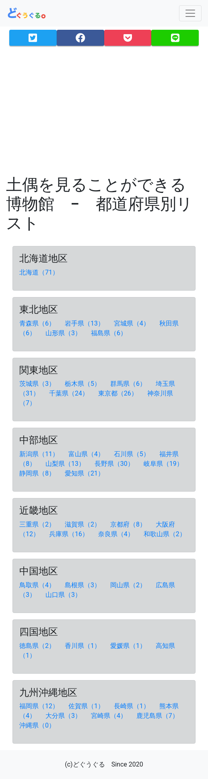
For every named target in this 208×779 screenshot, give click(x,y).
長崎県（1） (132, 706)
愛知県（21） (85, 473)
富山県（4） (87, 454)
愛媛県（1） (129, 646)
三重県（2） (38, 524)
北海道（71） (39, 272)
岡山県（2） (129, 585)
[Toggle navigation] (190, 13)
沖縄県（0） (38, 725)
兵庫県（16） (69, 534)
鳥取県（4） (38, 585)
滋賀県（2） (83, 524)
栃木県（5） (83, 383)
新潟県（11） (39, 454)
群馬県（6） (129, 383)
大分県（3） (64, 716)
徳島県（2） (38, 646)
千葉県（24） (69, 393)
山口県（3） (64, 595)
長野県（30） (115, 463)
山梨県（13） (65, 463)
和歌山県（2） (165, 534)
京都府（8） (129, 524)
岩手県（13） (85, 323)
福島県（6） (109, 333)
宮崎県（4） (109, 716)
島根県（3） (83, 585)
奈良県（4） (117, 534)
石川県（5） (132, 454)
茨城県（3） (38, 383)
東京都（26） (118, 393)
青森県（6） (38, 323)
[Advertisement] (104, 108)
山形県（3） (64, 333)
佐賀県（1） (87, 706)
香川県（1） (83, 646)
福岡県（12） (39, 706)
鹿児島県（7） (158, 716)
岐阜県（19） (164, 463)
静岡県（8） (38, 473)
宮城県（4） (132, 323)
